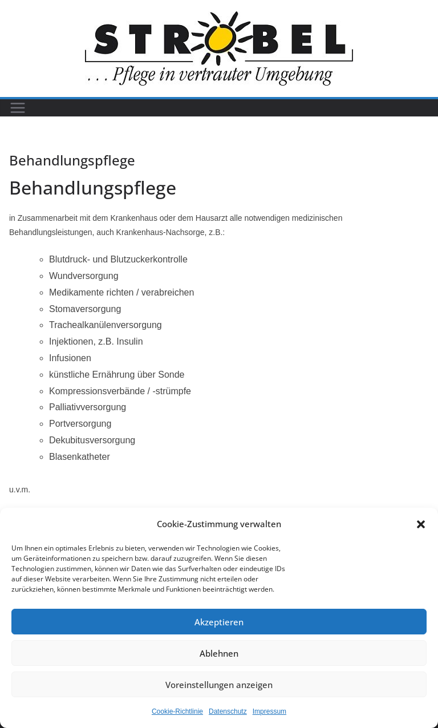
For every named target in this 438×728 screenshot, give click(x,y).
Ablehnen (219, 653)
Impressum (269, 711)
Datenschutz (228, 711)
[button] (421, 524)
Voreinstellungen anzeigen (219, 684)
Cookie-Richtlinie (177, 711)
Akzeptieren (219, 622)
